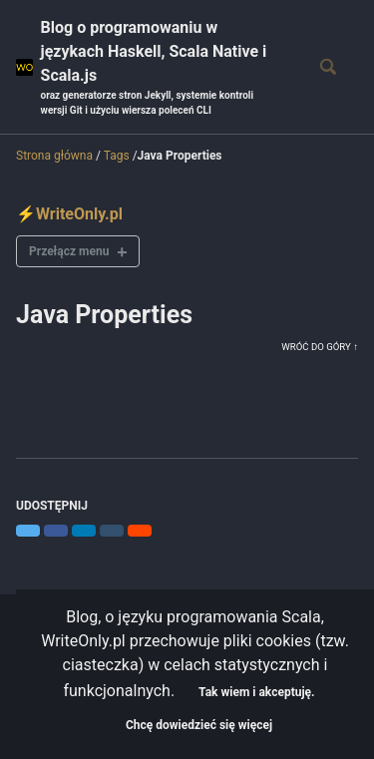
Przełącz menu (69, 251)
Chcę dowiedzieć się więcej (199, 725)
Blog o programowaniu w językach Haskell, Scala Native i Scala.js (161, 68)
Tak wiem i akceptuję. (256, 692)
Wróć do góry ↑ (319, 346)
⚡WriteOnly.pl (69, 213)
